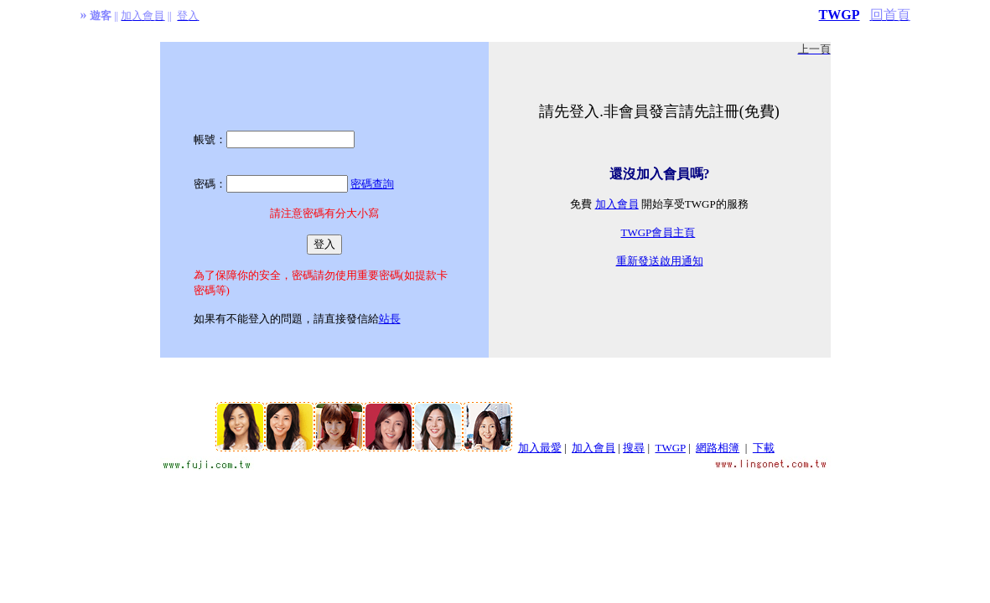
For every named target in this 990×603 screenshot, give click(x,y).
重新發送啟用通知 (659, 261)
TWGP (839, 15)
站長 (390, 318)
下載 (764, 447)
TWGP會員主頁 (657, 232)
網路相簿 (717, 447)
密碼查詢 (372, 184)
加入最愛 (540, 447)
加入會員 (617, 204)
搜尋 (634, 447)
